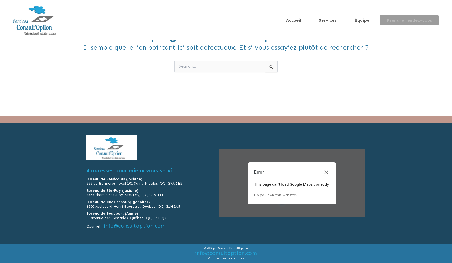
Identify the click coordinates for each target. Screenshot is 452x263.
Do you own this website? (276, 196)
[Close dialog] (326, 173)
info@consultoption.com (135, 227)
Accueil (321, 20)
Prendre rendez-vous (413, 20)
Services (347, 20)
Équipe (373, 20)
